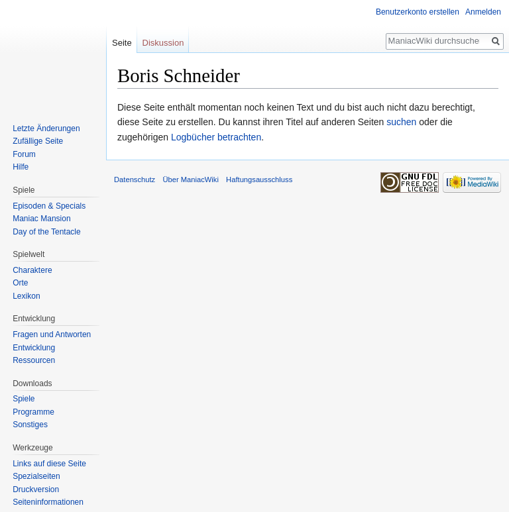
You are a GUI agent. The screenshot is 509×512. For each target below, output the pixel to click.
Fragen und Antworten (52, 334)
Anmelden (483, 12)
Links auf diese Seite (49, 463)
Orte (20, 282)
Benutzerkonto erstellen (417, 12)
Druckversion (36, 489)
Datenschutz (134, 179)
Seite (122, 43)
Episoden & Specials (49, 206)
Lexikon (26, 296)
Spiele (23, 398)
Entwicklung (34, 347)
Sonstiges (30, 424)
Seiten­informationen (48, 502)
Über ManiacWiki (190, 179)
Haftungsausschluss (259, 179)
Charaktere (32, 270)
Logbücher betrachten (216, 137)
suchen (401, 122)
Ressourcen (34, 360)
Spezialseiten (36, 476)
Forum (24, 154)
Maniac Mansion (41, 218)
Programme (33, 412)
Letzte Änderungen (46, 128)
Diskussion (163, 43)
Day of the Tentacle (47, 231)
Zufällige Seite (38, 141)
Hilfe (20, 167)
